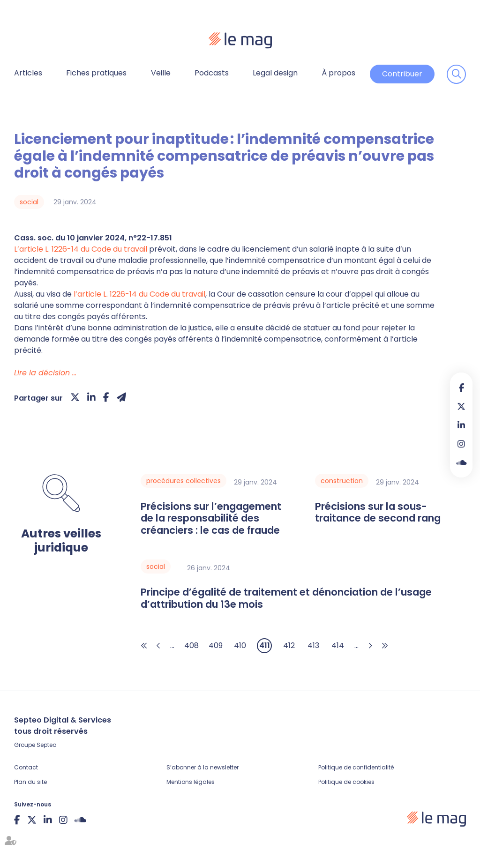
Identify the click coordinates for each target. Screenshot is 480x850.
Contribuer (402, 73)
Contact (26, 767)
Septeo (46, 745)
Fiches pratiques (96, 72)
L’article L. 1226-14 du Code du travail (80, 249)
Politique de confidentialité (356, 767)
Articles (28, 72)
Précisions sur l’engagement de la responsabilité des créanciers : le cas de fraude (211, 518)
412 (289, 645)
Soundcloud (461, 462)
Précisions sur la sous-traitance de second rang (378, 512)
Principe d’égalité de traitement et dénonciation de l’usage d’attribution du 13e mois (286, 598)
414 (337, 645)
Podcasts (212, 72)
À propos (338, 72)
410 (240, 645)
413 (313, 645)
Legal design (275, 72)
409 (216, 645)
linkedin (461, 425)
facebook (461, 387)
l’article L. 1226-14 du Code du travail (139, 294)
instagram (461, 443)
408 (191, 645)
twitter (461, 406)
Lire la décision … (45, 372)
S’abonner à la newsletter (202, 767)
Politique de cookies (346, 782)
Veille (161, 72)
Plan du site (30, 782)
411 (264, 645)
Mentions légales (190, 782)
